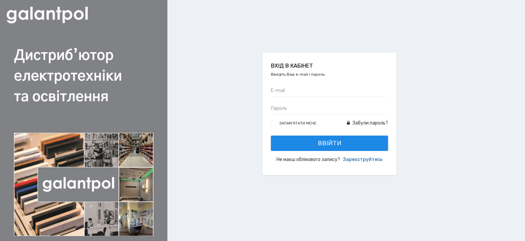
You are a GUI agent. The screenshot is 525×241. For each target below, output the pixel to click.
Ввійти (329, 143)
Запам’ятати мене (297, 123)
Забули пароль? (367, 123)
